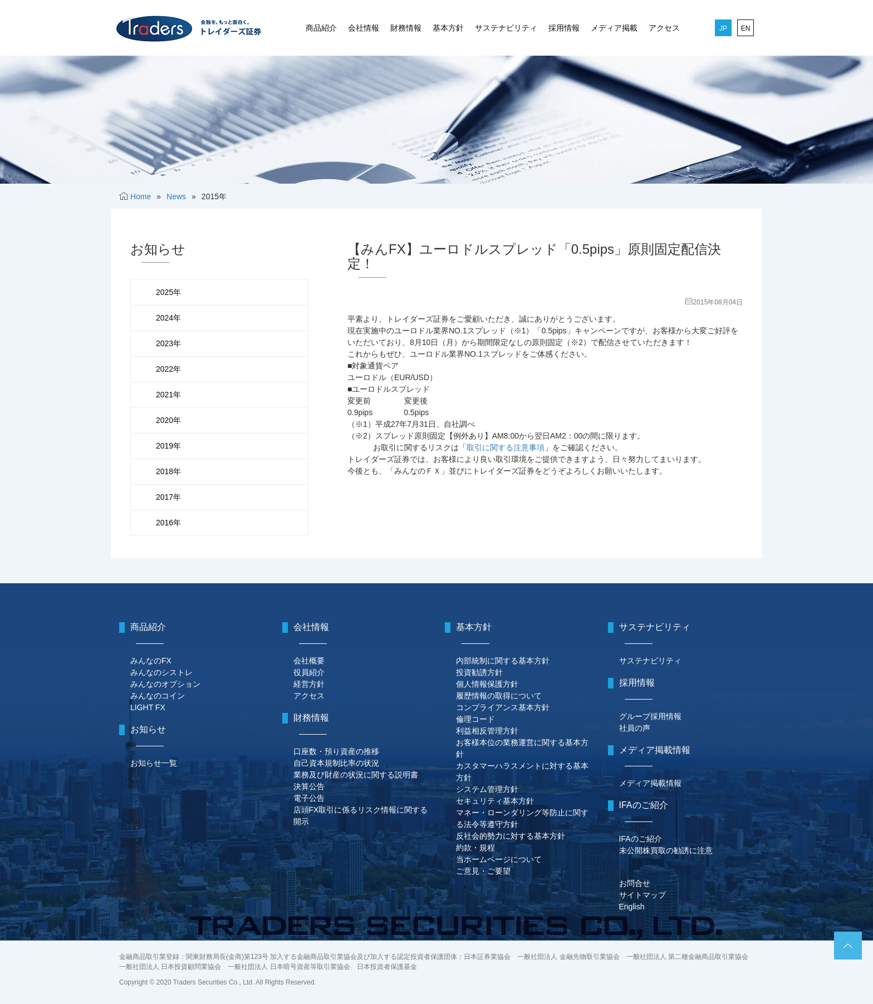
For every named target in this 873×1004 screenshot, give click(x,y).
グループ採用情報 (650, 716)
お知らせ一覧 (153, 763)
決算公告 (309, 786)
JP (723, 28)
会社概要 (309, 660)
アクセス (664, 27)
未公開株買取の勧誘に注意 (666, 850)
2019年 (168, 445)
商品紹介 (321, 27)
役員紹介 (309, 672)
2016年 (168, 522)
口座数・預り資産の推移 (336, 751)
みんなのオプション (165, 684)
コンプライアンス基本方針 (503, 707)
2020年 (168, 420)
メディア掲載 (614, 27)
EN (746, 28)
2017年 (168, 497)
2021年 (168, 394)
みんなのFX (150, 660)
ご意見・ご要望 (483, 871)
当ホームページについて (499, 859)
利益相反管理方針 (487, 730)
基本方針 (448, 27)
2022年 (168, 369)
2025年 (168, 292)
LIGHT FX (147, 707)
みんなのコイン (157, 695)
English (632, 906)
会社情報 (363, 27)
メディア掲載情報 (650, 783)
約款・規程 (475, 847)
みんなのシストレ (161, 672)
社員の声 (634, 728)
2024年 (168, 317)
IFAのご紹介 (640, 838)
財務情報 (405, 27)
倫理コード (475, 719)
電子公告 (309, 798)
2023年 (168, 343)
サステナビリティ (506, 27)
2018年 (168, 471)
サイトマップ (642, 894)
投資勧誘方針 (479, 672)
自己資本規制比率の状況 (336, 763)
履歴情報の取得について (499, 695)
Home (140, 196)
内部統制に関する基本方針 (503, 660)
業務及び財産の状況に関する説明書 (355, 774)
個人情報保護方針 (487, 684)
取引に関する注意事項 (506, 447)
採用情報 (564, 27)
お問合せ (634, 883)
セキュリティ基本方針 (495, 800)
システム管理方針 (487, 789)
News (176, 196)
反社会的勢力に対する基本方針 (510, 835)
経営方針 (309, 684)
